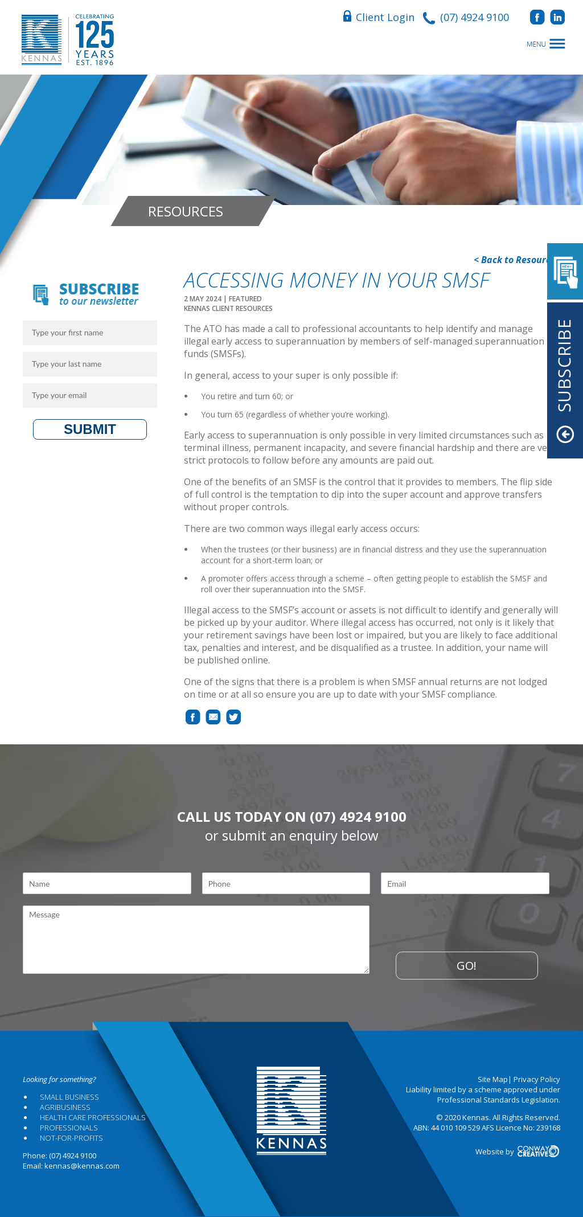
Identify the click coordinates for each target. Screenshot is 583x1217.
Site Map (493, 1079)
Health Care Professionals (93, 1117)
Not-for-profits (71, 1138)
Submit (90, 429)
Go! (467, 965)
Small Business (69, 1097)
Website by (517, 1151)
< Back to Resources (517, 259)
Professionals (69, 1127)
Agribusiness (65, 1107)
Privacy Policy (537, 1079)
